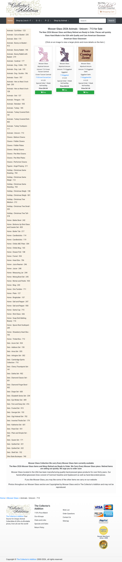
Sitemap (66, 521)
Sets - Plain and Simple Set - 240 (17, 434)
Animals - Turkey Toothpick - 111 (17, 127)
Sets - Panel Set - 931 (15, 429)
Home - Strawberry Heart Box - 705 (18, 333)
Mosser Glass (13, 498)
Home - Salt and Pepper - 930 (17, 306)
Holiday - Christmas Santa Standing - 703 (16, 185)
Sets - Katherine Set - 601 (16, 425)
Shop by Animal (60, 20)
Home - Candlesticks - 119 (16, 240)
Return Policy (39, 527)
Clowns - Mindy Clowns (15, 150)
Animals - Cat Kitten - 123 (16, 31)
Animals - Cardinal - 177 (15, 61)
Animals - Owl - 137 (14, 96)
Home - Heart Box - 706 (15, 260)
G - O (38, 20)
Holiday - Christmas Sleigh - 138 (18, 191)
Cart (107, 12)
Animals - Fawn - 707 (14, 77)
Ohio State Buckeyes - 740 (16, 456)
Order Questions (69, 514)
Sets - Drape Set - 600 (15, 392)
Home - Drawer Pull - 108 (16, 252)
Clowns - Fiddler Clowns (16, 141)
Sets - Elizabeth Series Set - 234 (18, 396)
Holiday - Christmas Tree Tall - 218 (18, 214)
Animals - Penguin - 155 (15, 100)
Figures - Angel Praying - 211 (17, 166)
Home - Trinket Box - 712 (16, 339)
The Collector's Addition (15, 516)
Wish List (66, 510)
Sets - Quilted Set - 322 (15, 448)
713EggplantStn (85, 77)
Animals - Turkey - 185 (15, 108)
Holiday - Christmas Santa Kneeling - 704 (16, 171)
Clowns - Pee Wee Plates (16, 158)
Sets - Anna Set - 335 (14, 351)
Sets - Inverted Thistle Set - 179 (18, 421)
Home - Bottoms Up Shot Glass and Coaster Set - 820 (18, 225)
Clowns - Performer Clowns (17, 162)
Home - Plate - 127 (14, 293)
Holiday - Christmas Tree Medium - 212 (16, 200)
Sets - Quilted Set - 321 (15, 444)
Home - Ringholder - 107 (16, 297)
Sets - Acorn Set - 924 (15, 343)
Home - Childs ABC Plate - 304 (18, 244)
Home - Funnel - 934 (14, 256)
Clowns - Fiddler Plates (15, 145)
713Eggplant (64, 75)
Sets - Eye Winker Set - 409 (16, 400)
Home (10, 20)
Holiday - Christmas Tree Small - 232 (18, 207)
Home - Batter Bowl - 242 (16, 220)
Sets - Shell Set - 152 (14, 452)
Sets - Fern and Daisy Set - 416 (18, 404)
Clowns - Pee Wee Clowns (16, 154)
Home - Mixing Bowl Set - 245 (18, 277)
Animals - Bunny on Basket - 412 (17, 44)
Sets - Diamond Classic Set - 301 (17, 379)
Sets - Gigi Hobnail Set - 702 (17, 416)
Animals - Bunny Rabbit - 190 (17, 50)
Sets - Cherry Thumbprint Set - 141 (18, 368)
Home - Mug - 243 (13, 285)
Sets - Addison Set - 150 (16, 347)
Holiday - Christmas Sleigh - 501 (18, 195)
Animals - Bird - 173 (14, 39)
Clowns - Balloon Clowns (16, 137)
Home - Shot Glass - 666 (16, 314)
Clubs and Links (40, 520)
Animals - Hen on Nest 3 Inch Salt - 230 (17, 83)
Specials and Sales (41, 524)
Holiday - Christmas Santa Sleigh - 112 (16, 178)
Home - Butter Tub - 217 (15, 231)
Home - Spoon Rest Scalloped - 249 (18, 326)
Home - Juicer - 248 (14, 268)
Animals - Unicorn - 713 (15, 133)
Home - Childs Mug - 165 (16, 248)
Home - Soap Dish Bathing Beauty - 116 (16, 319)
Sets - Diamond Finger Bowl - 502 (17, 386)
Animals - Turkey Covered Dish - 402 (18, 120)
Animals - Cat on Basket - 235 (18, 35)
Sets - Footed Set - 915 (15, 408)
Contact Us (67, 517)
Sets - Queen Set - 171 (15, 440)
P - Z (47, 20)
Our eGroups (39, 516)
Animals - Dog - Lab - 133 (16, 69)
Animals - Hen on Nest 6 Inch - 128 (18, 90)
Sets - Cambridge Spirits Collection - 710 (16, 361)
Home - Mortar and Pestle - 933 (18, 281)
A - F (23, 20)
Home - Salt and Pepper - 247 (17, 302)
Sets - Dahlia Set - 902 (15, 374)
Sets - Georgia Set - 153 (15, 412)
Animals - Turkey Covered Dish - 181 (18, 113)
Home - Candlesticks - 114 (16, 235)
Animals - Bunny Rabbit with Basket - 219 (17, 55)
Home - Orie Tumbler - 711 (16, 289)
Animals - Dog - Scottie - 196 (17, 73)
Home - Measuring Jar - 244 (17, 273)
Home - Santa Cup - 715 (15, 310)
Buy (43, 92)
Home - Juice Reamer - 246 (17, 264)
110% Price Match (41, 513)
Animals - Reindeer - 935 (16, 104)
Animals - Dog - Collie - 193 (17, 65)
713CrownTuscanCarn (43, 77)
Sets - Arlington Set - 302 (16, 355)
